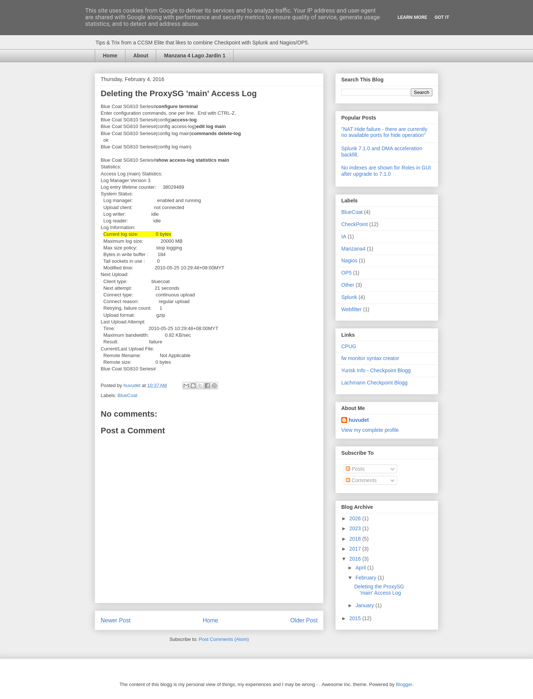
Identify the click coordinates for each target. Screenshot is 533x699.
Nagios (349, 260)
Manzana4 (353, 249)
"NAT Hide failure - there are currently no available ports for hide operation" (384, 132)
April (361, 568)
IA (343, 236)
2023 (355, 528)
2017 (355, 549)
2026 (355, 518)
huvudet (359, 420)
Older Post (304, 620)
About (140, 55)
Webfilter (351, 309)
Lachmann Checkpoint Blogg (374, 383)
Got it (442, 17)
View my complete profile (370, 430)
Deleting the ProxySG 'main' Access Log (379, 590)
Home (110, 55)
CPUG (348, 346)
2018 (355, 539)
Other (347, 285)
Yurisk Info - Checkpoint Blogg (376, 370)
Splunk (349, 297)
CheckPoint (354, 224)
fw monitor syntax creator (370, 358)
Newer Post (116, 620)
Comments (361, 480)
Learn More (412, 17)
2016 (355, 559)
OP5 (346, 273)
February (366, 578)
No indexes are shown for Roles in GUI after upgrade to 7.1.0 (386, 171)
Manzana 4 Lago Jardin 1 (194, 55)
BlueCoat (127, 395)
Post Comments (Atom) (224, 639)
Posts (355, 469)
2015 (355, 618)
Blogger (404, 684)
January (365, 605)
